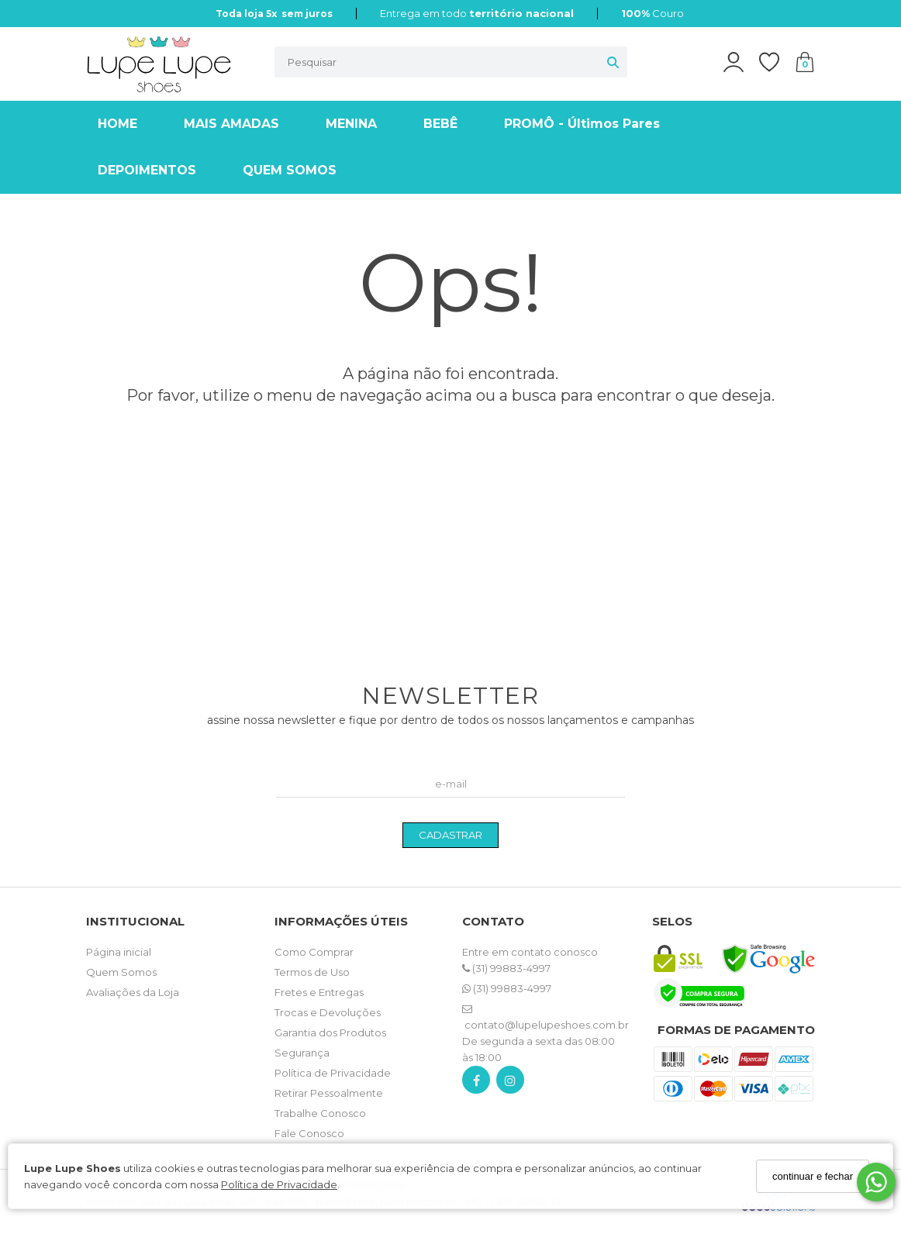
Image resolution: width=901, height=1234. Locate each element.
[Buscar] (613, 62)
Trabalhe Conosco (320, 1113)
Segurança (302, 1052)
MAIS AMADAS (231, 123)
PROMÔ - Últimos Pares (582, 123)
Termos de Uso (312, 972)
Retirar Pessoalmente (328, 1093)
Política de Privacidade (279, 1184)
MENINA (351, 123)
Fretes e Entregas (319, 992)
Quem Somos (121, 972)
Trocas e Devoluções (327, 1012)
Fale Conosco (309, 1133)
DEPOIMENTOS (147, 170)
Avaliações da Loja (132, 992)
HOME (117, 123)
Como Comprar (314, 952)
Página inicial (118, 952)
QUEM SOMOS (290, 170)
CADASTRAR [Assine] (450, 835)
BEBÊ (440, 123)
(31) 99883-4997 (506, 968)
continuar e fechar (812, 1176)
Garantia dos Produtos (330, 1032)
